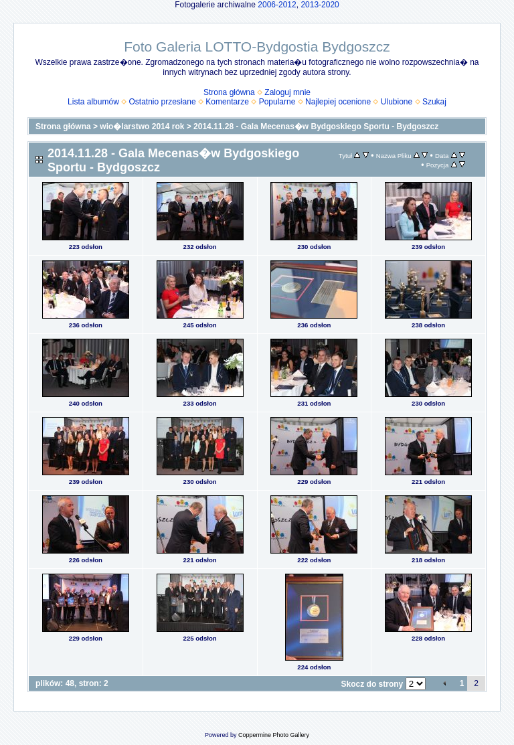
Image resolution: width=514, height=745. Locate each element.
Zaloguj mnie (287, 92)
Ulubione (396, 101)
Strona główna (229, 92)
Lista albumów (93, 101)
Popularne (277, 101)
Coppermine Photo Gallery (273, 735)
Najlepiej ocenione (338, 101)
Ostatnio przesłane (162, 101)
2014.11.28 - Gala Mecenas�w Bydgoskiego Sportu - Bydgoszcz (315, 126)
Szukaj (434, 101)
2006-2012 (277, 4)
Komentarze (227, 101)
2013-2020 (320, 4)
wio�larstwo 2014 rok (142, 126)
